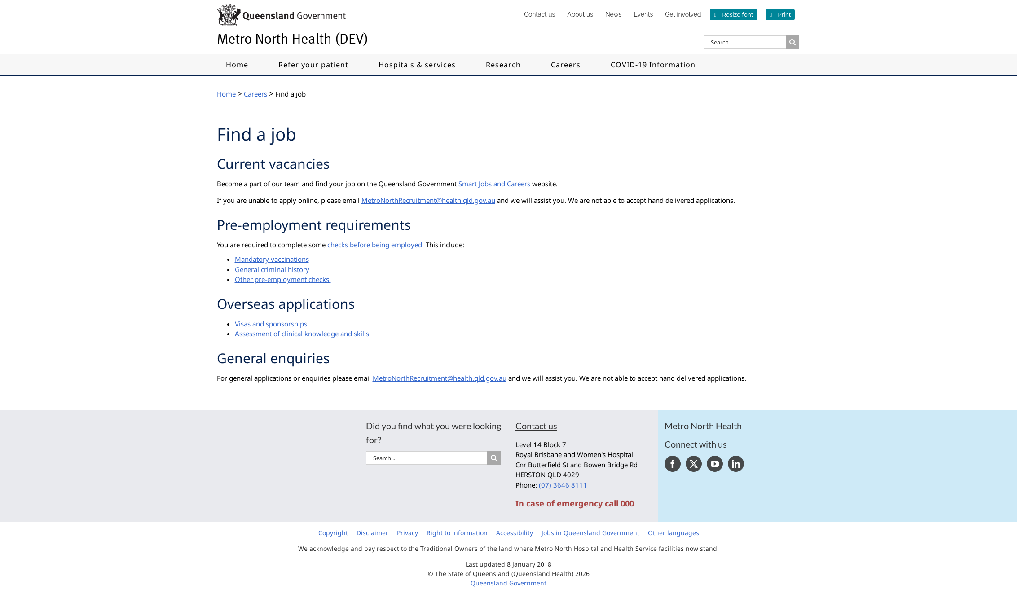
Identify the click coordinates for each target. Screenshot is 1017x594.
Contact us (536, 425)
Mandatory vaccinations (272, 259)
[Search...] (745, 42)
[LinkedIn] (736, 464)
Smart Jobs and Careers (494, 183)
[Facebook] (673, 464)
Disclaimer (372, 532)
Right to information (457, 532)
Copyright (333, 532)
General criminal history (272, 269)
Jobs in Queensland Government (590, 532)
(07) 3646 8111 (563, 484)
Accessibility (514, 532)
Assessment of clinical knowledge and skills (302, 333)
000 (627, 503)
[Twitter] (694, 464)
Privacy (407, 532)
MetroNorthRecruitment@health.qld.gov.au (428, 200)
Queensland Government (508, 583)
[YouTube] (715, 464)
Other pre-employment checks (283, 279)
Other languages (673, 532)
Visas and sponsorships (271, 323)
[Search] (792, 42)
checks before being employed (374, 244)
